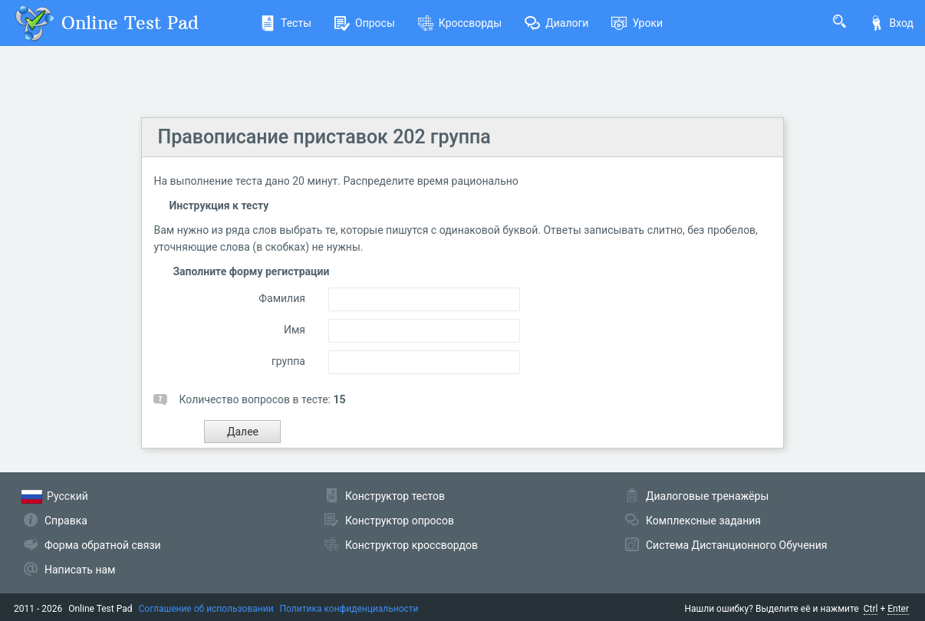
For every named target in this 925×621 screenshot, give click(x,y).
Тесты (285, 23)
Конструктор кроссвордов (411, 545)
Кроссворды (460, 23)
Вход (891, 23)
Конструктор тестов (395, 496)
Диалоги (556, 23)
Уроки (637, 23)
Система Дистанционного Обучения (736, 545)
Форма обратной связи (102, 545)
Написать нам (79, 570)
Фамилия (281, 298)
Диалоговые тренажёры (707, 496)
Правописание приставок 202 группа (323, 137)
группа (288, 361)
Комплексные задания (703, 520)
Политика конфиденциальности (349, 608)
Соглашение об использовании (206, 608)
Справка (65, 520)
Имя (294, 330)
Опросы (364, 23)
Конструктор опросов (399, 520)
